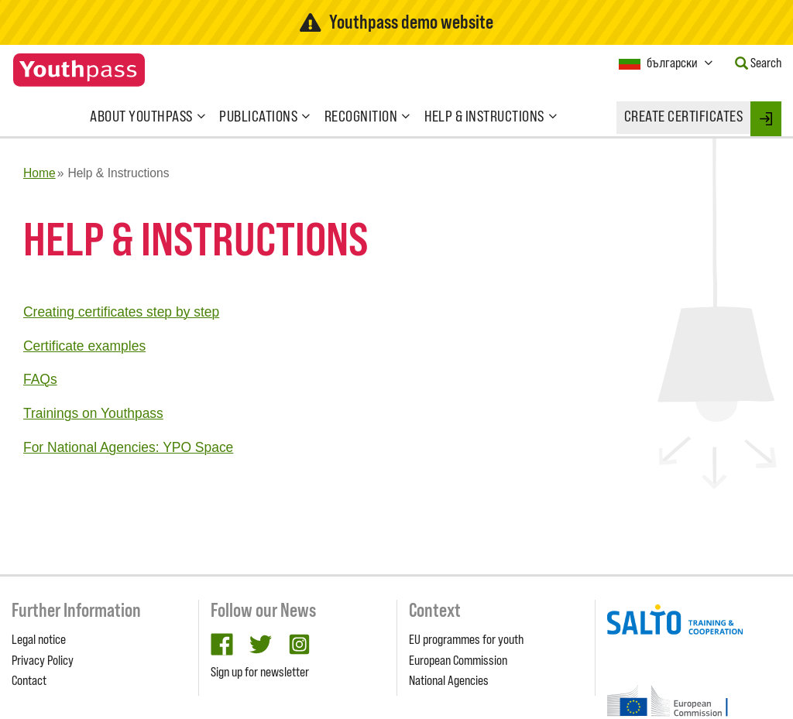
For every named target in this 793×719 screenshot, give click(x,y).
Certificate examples (84, 346)
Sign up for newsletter (260, 672)
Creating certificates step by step (121, 312)
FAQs (40, 379)
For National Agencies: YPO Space (128, 447)
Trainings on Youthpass (93, 413)
